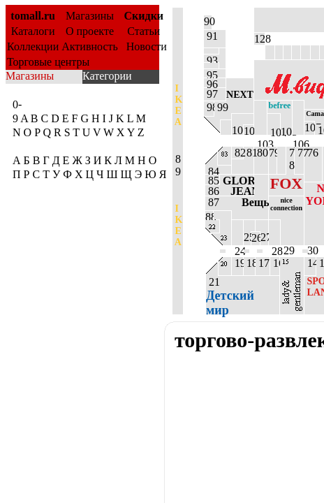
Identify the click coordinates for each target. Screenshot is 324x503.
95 (211, 73)
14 (310, 263)
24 (237, 232)
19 (237, 263)
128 (259, 39)
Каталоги (33, 31)
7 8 (290, 159)
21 (230, 295)
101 (237, 129)
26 (255, 238)
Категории (107, 76)
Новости (144, 46)
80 (261, 153)
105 (286, 130)
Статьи (143, 31)
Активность (89, 46)
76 (311, 153)
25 (247, 237)
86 (229, 190)
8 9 (177, 165)
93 (211, 58)
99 (220, 107)
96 (211, 82)
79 (273, 153)
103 (260, 118)
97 (211, 94)
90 (208, 21)
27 (264, 237)
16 (274, 263)
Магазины (90, 16)
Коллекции (33, 46)
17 (263, 263)
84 (212, 170)
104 (273, 130)
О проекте (90, 31)
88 (209, 215)
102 (248, 130)
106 (298, 118)
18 (249, 263)
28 (274, 232)
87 (236, 202)
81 (248, 153)
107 (309, 127)
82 (237, 153)
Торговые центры (48, 62)
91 (211, 36)
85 (212, 179)
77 (299, 153)
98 (209, 107)
